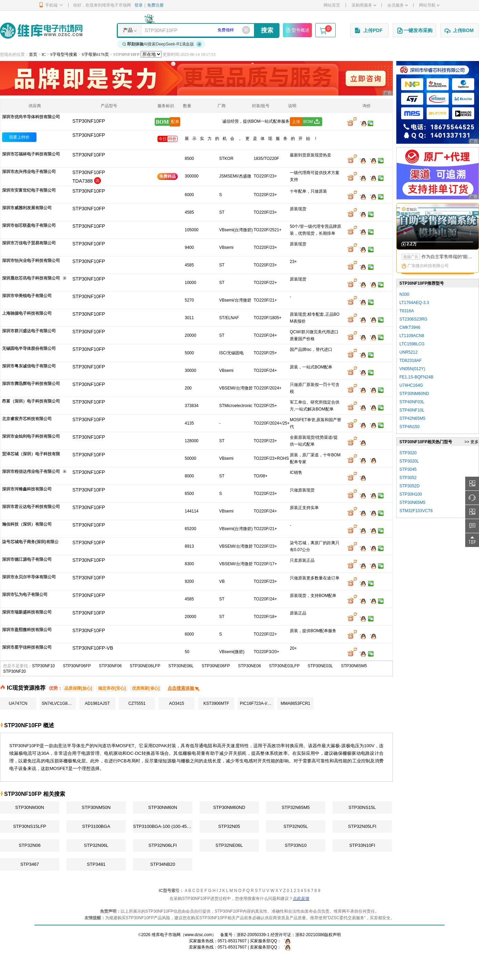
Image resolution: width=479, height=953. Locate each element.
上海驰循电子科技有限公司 (27, 313)
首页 (33, 54)
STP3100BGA (96, 826)
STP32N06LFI (163, 845)
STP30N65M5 (354, 665)
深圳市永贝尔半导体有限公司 (29, 577)
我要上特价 (19, 137)
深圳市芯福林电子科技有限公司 (31, 154)
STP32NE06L (229, 845)
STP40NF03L (412, 401)
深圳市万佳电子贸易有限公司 (29, 243)
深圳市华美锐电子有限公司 (27, 295)
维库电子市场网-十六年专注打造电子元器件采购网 (41, 30)
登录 (138, 5)
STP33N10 (296, 845)
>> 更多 (472, 441)
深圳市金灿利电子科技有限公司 (31, 436)
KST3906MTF (216, 703)
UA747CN (18, 703)
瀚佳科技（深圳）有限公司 (27, 524)
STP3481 (96, 864)
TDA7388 (82, 181)
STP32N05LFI (362, 826)
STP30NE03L (320, 665)
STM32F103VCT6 (416, 510)
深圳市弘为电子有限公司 (25, 594)
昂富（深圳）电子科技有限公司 (31, 401)
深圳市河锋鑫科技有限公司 (27, 489)
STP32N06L (96, 845)
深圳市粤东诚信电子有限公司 (29, 366)
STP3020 (408, 452)
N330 (404, 294)
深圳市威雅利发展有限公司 (27, 207)
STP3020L (409, 461)
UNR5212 (408, 352)
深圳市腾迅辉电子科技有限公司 (31, 383)
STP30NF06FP (77, 665)
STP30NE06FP (216, 665)
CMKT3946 (409, 327)
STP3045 (408, 469)
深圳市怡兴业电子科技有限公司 (31, 260)
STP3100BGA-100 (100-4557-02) (162, 826)
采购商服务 (363, 5)
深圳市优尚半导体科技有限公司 (31, 116)
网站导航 (429, 5)
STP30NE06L (181, 665)
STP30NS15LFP (29, 826)
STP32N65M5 (296, 807)
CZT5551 (136, 703)
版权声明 (332, 934)
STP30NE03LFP (284, 665)
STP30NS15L (362, 807)
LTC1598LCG (412, 344)
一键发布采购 (414, 30)
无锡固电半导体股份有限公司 (29, 348)
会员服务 (397, 5)
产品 (128, 30)
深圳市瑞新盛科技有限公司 (27, 612)
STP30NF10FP (88, 135)
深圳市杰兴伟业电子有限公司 (29, 171)
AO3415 (176, 703)
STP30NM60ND (229, 807)
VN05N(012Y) (412, 368)
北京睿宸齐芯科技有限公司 (27, 418)
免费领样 (225, 30)
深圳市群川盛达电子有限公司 (29, 330)
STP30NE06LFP (145, 665)
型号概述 (297, 30)
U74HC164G (411, 385)
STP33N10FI (362, 845)
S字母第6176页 (95, 54)
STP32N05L (296, 826)
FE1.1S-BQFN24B (416, 377)
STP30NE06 (249, 665)
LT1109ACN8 (411, 335)
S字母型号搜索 (64, 54)
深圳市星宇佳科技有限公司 (27, 647)
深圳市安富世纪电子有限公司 (29, 190)
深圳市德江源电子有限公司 (27, 559)
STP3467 (29, 864)
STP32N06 (30, 845)
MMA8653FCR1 (295, 703)
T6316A (406, 310)
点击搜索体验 (183, 688)
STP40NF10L (412, 410)
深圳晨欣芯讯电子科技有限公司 (31, 278)
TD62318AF (410, 360)
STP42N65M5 (412, 418)
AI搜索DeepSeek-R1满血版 (162, 44)
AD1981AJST (97, 703)
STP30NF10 (43, 665)
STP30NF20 (14, 671)
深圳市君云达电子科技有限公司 (31, 506)
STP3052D (409, 486)
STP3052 (408, 477)
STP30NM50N (96, 807)
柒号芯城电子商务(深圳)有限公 (30, 541)
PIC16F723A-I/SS (256, 703)
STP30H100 (410, 494)
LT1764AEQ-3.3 (414, 302)
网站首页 (332, 5)
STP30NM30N (29, 807)
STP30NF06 (110, 665)
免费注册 (155, 5)
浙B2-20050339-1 (253, 934)
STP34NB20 (162, 864)
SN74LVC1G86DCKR (59, 703)
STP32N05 (229, 826)
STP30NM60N (162, 807)
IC (44, 54)
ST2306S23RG (413, 319)
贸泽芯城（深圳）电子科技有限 (31, 454)
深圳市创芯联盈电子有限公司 (29, 225)
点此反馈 (301, 898)
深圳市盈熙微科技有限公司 (27, 629)
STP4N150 (409, 426)
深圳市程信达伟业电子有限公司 (31, 471)
